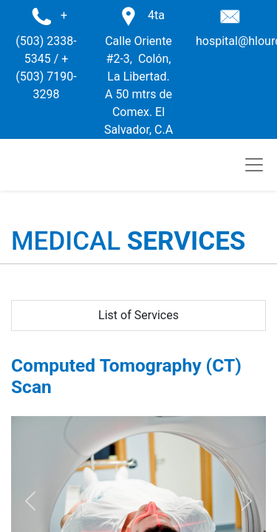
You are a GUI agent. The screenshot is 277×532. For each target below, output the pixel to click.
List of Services (138, 315)
